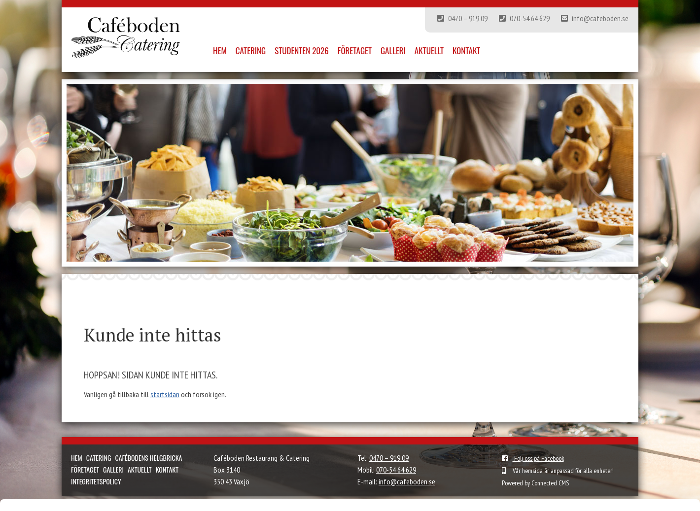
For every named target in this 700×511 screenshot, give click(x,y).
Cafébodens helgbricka (148, 457)
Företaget (355, 50)
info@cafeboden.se (595, 18)
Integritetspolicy (96, 481)
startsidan (164, 394)
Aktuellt (429, 50)
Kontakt (466, 50)
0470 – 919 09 (462, 18)
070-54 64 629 (524, 18)
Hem (220, 50)
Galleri (393, 50)
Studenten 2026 (302, 50)
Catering (251, 50)
